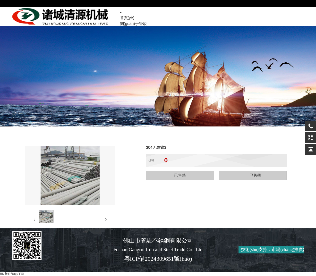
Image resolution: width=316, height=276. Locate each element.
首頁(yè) (127, 18)
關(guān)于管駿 (133, 24)
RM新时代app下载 (12, 274)
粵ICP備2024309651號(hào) (158, 259)
